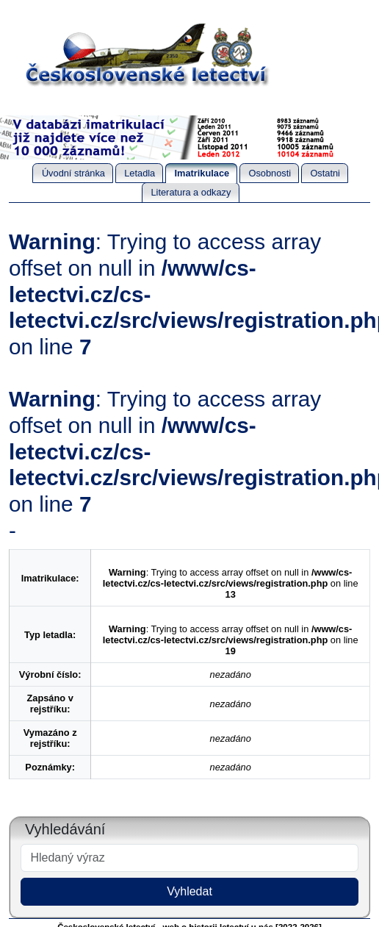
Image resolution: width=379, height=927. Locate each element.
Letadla (139, 173)
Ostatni (325, 173)
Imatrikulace (202, 173)
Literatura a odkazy (191, 192)
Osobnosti (269, 173)
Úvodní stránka (73, 173)
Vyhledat (189, 891)
